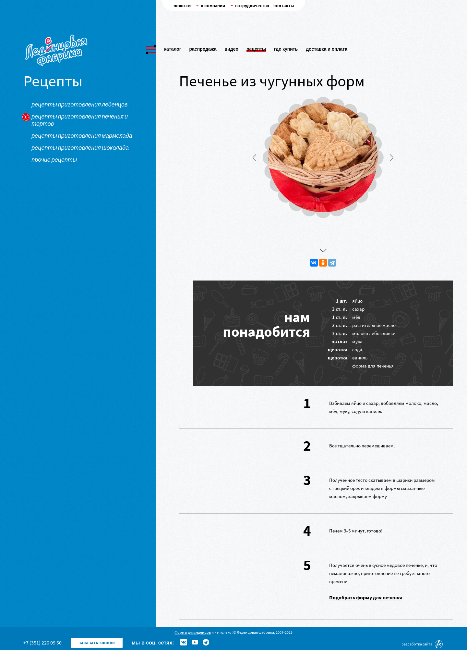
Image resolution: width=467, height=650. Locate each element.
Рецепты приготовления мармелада (81, 135)
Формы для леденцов (192, 632)
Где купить (286, 47)
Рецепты (256, 47)
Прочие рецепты (54, 159)
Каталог (172, 47)
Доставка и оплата (326, 47)
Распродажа (203, 47)
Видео (231, 47)
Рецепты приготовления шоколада (80, 147)
